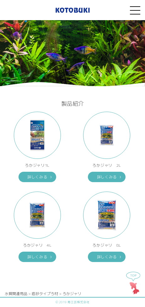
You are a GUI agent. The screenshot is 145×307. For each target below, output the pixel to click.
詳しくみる (37, 177)
